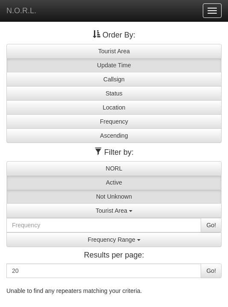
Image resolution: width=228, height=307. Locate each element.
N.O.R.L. (21, 10)
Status (114, 93)
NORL (114, 168)
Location (114, 107)
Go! (211, 225)
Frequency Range (114, 239)
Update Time (114, 65)
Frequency (114, 121)
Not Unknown (114, 196)
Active (114, 182)
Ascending (114, 135)
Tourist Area (114, 51)
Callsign (114, 79)
